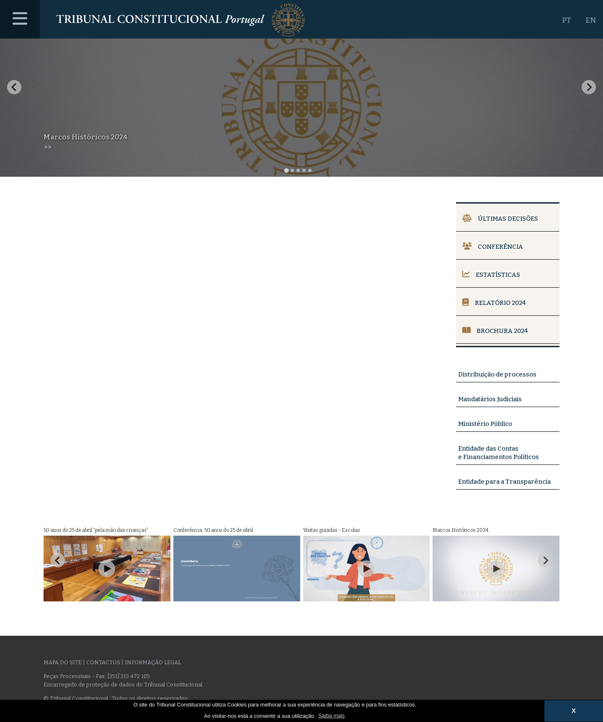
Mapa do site (63, 662)
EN (590, 20)
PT (566, 20)
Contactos (103, 662)
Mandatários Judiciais (490, 399)
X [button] (574, 710)
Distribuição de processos (497, 374)
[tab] (286, 170)
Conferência (492, 246)
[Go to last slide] (14, 87)
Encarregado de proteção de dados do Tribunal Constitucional (123, 684)
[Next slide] (589, 87)
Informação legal (153, 662)
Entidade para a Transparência (504, 481)
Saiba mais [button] (331, 715)
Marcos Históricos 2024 (86, 137)
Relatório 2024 (494, 303)
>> (47, 147)
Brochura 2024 (495, 331)
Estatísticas (491, 274)
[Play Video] (106, 568)
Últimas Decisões (500, 218)
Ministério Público (485, 424)
